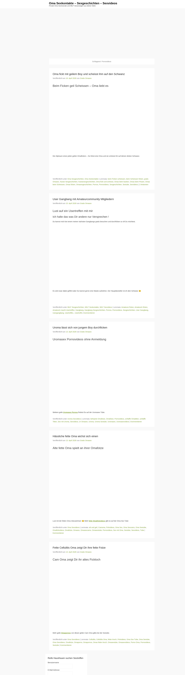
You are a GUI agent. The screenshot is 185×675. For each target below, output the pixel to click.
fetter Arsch (112, 640)
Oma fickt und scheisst (104, 182)
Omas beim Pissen (137, 182)
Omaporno (78, 642)
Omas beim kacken (121, 182)
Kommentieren (89, 313)
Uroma (91, 422)
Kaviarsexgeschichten (86, 182)
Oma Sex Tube (132, 640)
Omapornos (87, 642)
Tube (142, 530)
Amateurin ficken (141, 307)
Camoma (101, 527)
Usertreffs (78, 313)
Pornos (95, 185)
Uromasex (111, 422)
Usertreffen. (69, 313)
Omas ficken (70, 185)
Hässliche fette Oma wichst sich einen (75, 436)
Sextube (126, 185)
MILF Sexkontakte (92, 307)
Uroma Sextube (101, 422)
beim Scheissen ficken (134, 179)
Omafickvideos (58, 530)
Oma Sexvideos (73, 527)
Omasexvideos (124, 642)
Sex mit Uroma (63, 422)
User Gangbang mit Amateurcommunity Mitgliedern (83, 199)
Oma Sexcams (129, 527)
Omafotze (110, 419)
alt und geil (93, 527)
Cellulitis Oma (101, 640)
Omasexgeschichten (84, 185)
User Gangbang (142, 310)
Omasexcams (86, 530)
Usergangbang (58, 313)
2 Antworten (143, 185)
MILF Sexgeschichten (75, 307)
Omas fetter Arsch (100, 642)
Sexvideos (134, 185)
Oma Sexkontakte (91, 179)
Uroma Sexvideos (74, 419)
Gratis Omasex (85, 78)
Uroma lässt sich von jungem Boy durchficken (80, 327)
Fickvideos (110, 527)
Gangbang (79, 310)
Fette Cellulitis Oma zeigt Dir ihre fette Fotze (79, 547)
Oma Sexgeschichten (75, 179)
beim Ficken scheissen (116, 179)
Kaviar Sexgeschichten (68, 182)
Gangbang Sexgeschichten (94, 310)
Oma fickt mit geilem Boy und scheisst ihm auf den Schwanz (89, 74)
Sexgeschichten (116, 185)
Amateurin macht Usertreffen (64, 310)
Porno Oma (135, 642)
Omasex (76, 530)
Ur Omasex (83, 422)
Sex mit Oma (118, 530)
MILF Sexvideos (106, 307)
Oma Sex (118, 527)
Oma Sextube (141, 527)
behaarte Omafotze (97, 419)
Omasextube (97, 530)
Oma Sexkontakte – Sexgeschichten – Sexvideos (83, 3)
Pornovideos (104, 185)
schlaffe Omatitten (132, 419)
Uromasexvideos (122, 422)
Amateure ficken (127, 307)
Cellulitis (92, 640)
